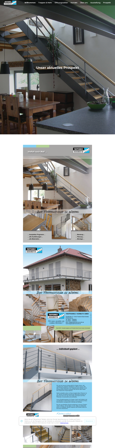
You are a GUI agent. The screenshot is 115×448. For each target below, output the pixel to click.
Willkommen (30, 3)
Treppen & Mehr (45, 3)
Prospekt (107, 3)
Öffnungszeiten (61, 3)
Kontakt (74, 3)
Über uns (84, 3)
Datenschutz (64, 423)
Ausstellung (95, 3)
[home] (10, 2)
